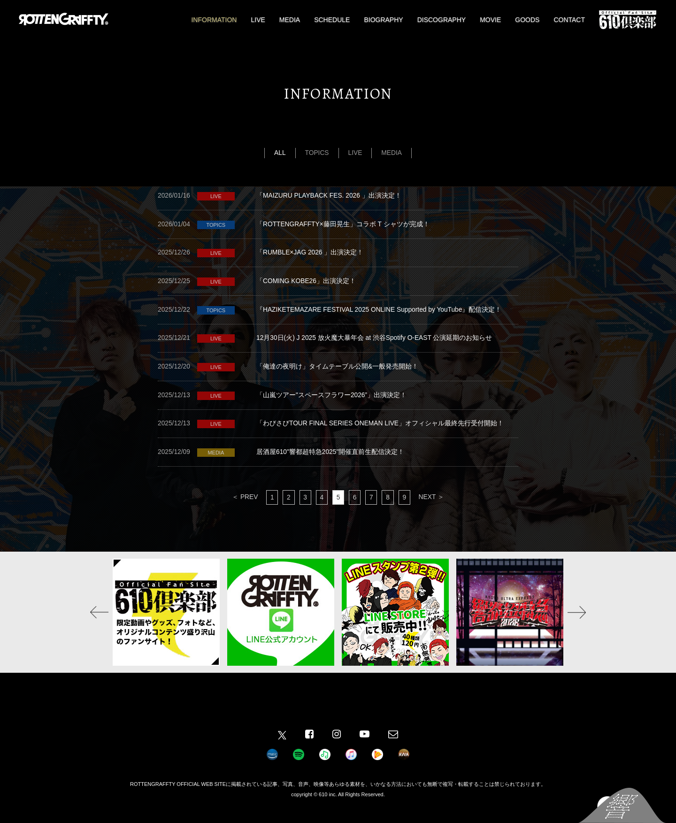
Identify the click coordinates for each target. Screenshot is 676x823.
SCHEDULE (332, 19)
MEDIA (289, 19)
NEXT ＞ (433, 510)
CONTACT (569, 19)
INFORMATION (214, 19)
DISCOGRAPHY (441, 19)
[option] (166, 625)
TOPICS (317, 153)
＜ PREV (243, 510)
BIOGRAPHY (383, 19)
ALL (279, 153)
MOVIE (490, 19)
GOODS (527, 19)
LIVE (258, 19)
